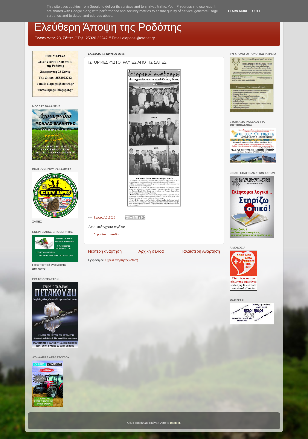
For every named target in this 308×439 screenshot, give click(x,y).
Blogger (175, 422)
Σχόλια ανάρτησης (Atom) (121, 260)
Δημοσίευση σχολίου (107, 234)
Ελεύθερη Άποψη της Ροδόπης (108, 27)
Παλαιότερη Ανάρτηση (200, 251)
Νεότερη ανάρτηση (105, 251)
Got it (257, 11)
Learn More (238, 11)
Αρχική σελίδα (151, 251)
